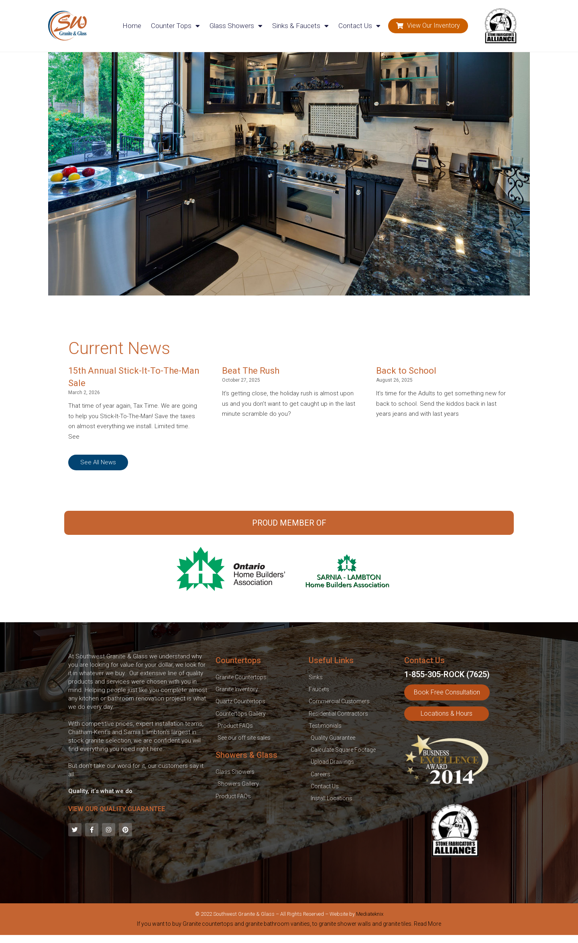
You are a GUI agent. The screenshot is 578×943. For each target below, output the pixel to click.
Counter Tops (175, 25)
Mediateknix (369, 914)
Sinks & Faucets (300, 25)
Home (131, 26)
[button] (428, 25)
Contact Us (359, 25)
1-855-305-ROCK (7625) (447, 674)
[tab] (289, 925)
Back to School (406, 371)
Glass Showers (236, 25)
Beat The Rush (250, 371)
